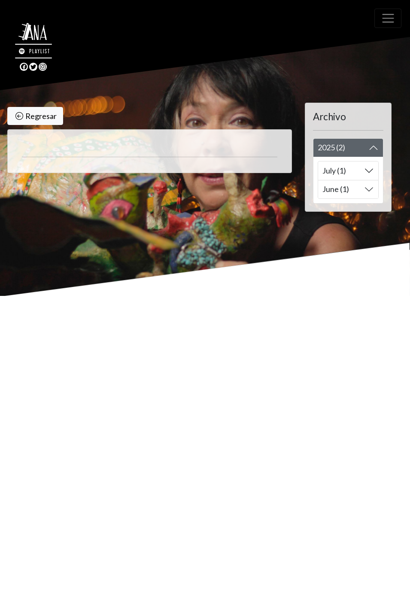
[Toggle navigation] (387, 18)
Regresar (36, 116)
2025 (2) (331, 147)
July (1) (334, 170)
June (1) (335, 189)
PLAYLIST (34, 51)
